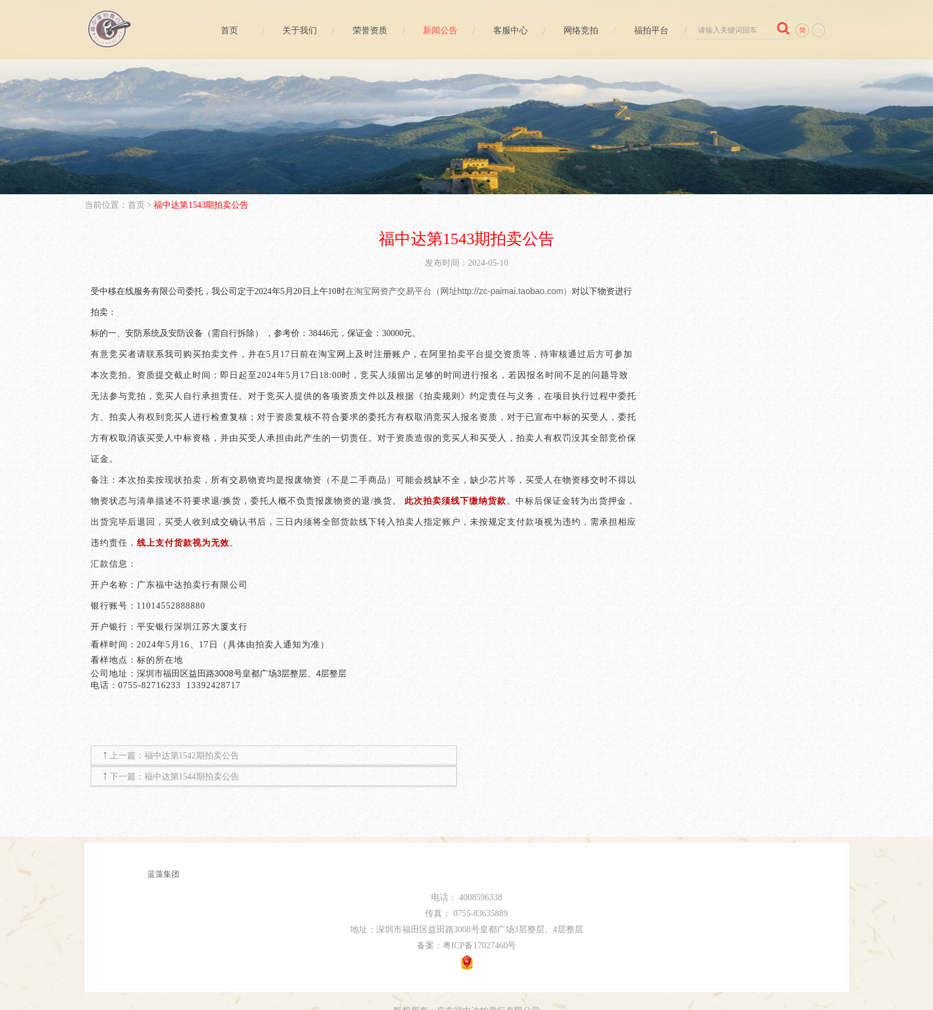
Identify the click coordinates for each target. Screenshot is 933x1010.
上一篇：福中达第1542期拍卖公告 (174, 755)
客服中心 (508, 30)
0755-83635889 (480, 892)
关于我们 (295, 30)
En (818, 30)
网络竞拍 (579, 30)
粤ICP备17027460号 (480, 924)
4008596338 (480, 876)
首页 (224, 30)
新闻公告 (437, 30)
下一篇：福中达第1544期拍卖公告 (565, 755)
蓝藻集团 (163, 853)
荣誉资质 (366, 30)
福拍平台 (650, 30)
